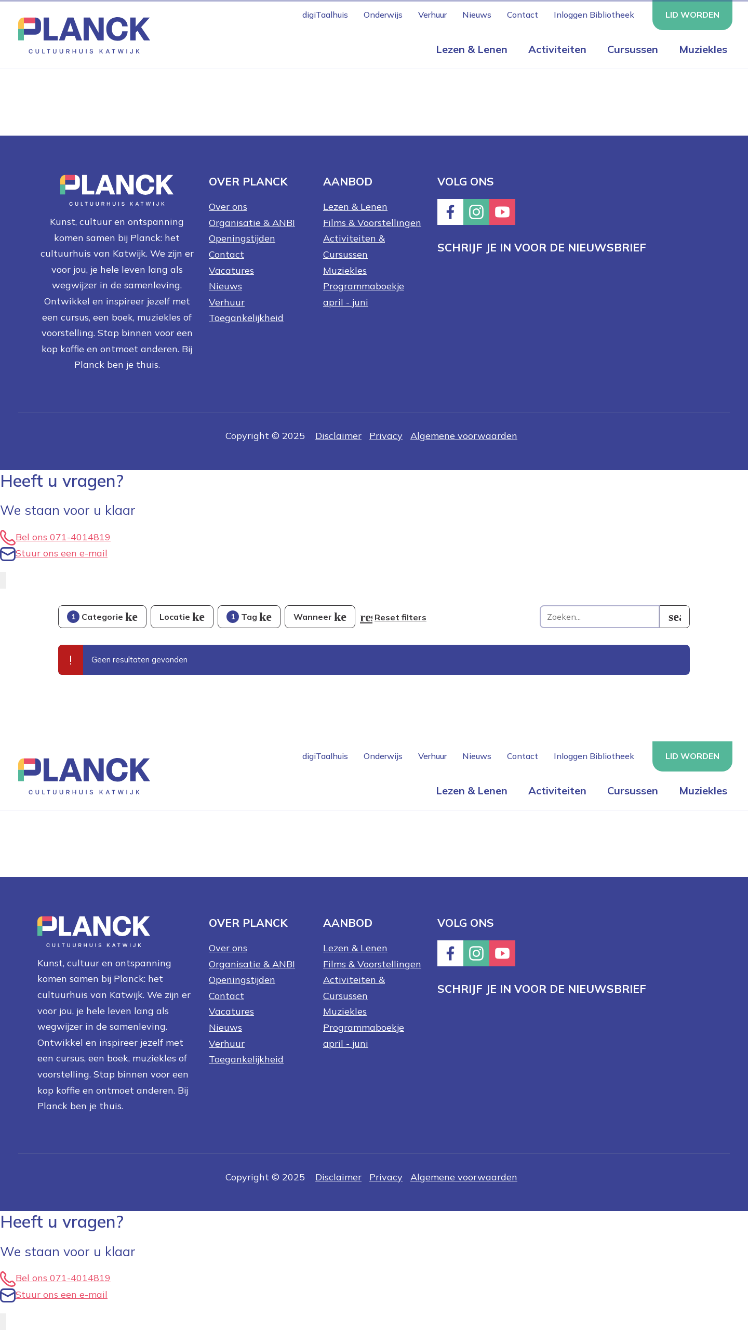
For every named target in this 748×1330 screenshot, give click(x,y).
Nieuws (476, 14)
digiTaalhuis (325, 14)
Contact (522, 14)
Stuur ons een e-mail (54, 553)
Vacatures (231, 270)
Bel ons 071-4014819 (55, 537)
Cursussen (632, 49)
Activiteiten (557, 49)
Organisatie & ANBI (252, 223)
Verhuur (432, 14)
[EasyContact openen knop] (3, 580)
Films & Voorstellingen (372, 223)
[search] (675, 616)
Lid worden (692, 14)
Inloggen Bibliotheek (594, 14)
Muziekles (703, 49)
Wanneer (312, 616)
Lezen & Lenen (471, 49)
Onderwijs (383, 14)
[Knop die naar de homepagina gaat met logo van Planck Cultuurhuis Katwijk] (80, 35)
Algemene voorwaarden (463, 436)
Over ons (228, 206)
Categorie (95, 616)
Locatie (174, 616)
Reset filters (400, 617)
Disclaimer (338, 436)
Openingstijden (242, 238)
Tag (241, 616)
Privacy (386, 436)
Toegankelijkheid (246, 318)
